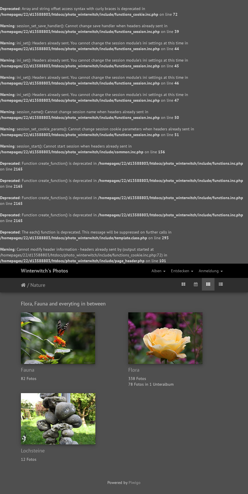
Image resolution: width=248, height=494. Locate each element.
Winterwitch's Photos (44, 270)
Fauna (27, 370)
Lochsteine (33, 451)
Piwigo (135, 482)
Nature (37, 285)
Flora (133, 370)
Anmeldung (211, 270)
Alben (158, 270)
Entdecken (182, 270)
